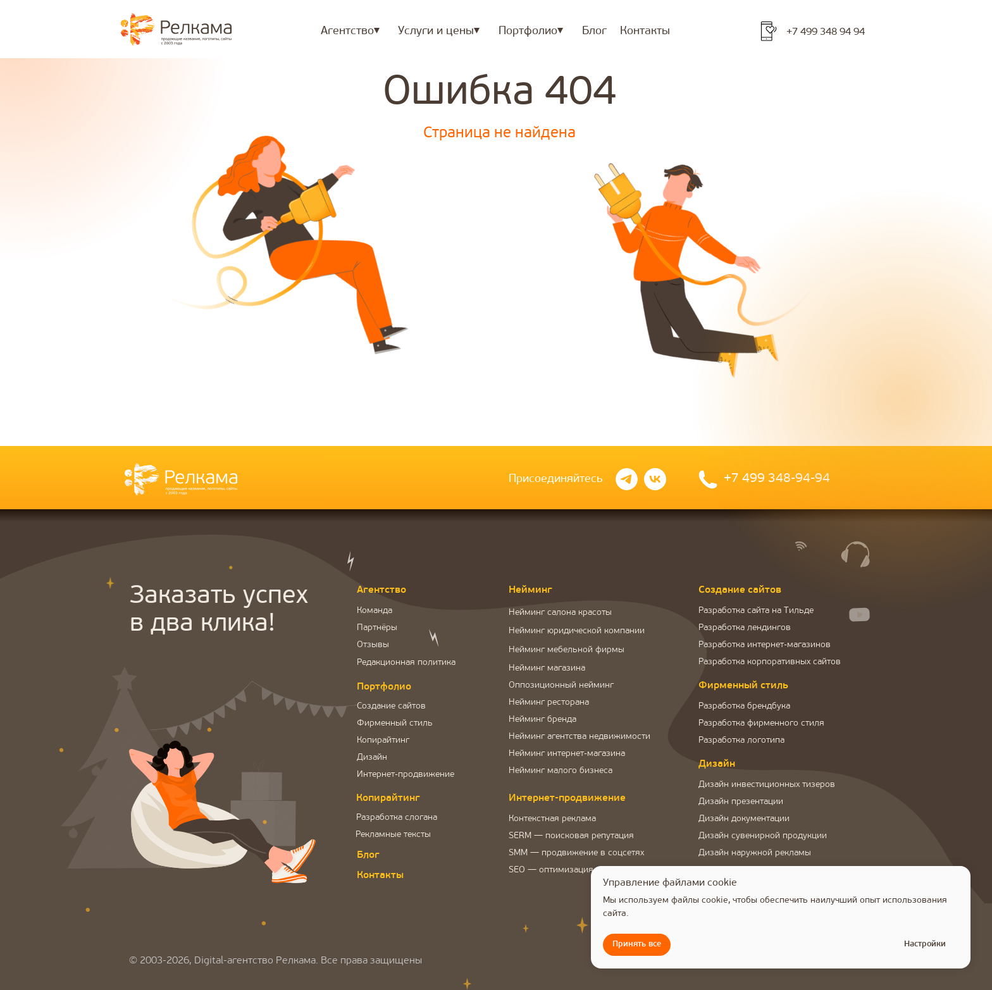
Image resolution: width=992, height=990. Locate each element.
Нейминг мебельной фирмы (566, 650)
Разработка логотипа (741, 740)
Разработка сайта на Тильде (756, 611)
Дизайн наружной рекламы (754, 853)
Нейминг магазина (547, 668)
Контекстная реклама (552, 819)
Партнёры (377, 628)
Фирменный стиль (395, 723)
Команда (374, 611)
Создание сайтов (391, 706)
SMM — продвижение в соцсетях (576, 853)
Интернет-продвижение (405, 774)
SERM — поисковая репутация (571, 836)
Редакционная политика (406, 662)
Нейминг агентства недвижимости (579, 736)
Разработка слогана (396, 817)
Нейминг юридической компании (577, 631)
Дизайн (372, 757)
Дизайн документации (744, 819)
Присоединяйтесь (556, 479)
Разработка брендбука (744, 706)
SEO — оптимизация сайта (563, 870)
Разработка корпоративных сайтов (769, 662)
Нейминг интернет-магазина (567, 753)
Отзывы (373, 645)
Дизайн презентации (740, 802)
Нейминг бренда (542, 719)
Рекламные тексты (393, 834)
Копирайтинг (383, 740)
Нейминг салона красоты (560, 612)
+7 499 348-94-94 (777, 479)
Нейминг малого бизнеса (560, 771)
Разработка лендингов (744, 628)
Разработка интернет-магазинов (764, 645)
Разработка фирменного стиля (761, 723)
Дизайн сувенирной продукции (762, 836)
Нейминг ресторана (549, 702)
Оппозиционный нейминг (561, 685)
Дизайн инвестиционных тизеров (766, 784)
